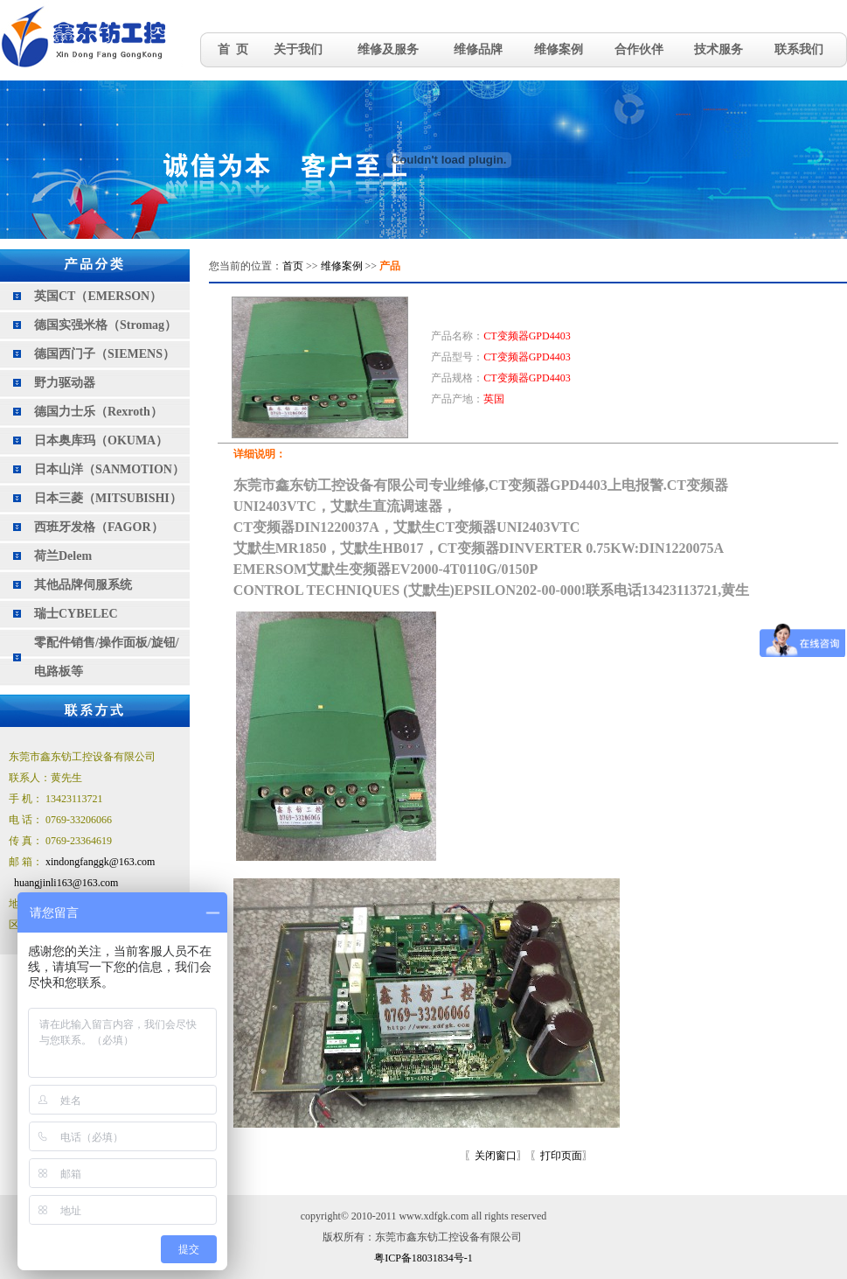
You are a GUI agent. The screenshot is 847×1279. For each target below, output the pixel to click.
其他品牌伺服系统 (83, 584)
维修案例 (558, 49)
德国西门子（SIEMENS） (104, 353)
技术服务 (718, 49)
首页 (292, 266)
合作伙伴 (638, 49)
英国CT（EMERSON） (98, 296)
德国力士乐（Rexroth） (98, 411)
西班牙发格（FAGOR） (98, 527)
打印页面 (561, 1156)
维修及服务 (388, 49)
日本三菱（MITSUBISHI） (108, 498)
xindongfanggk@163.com (100, 862)
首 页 (233, 49)
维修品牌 (478, 49)
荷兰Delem (63, 556)
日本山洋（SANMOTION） (109, 469)
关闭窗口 (496, 1156)
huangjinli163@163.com (66, 883)
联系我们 (798, 49)
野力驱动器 (64, 382)
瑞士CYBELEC (76, 613)
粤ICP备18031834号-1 (423, 1258)
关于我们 (298, 49)
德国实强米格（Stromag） (105, 325)
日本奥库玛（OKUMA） (101, 440)
